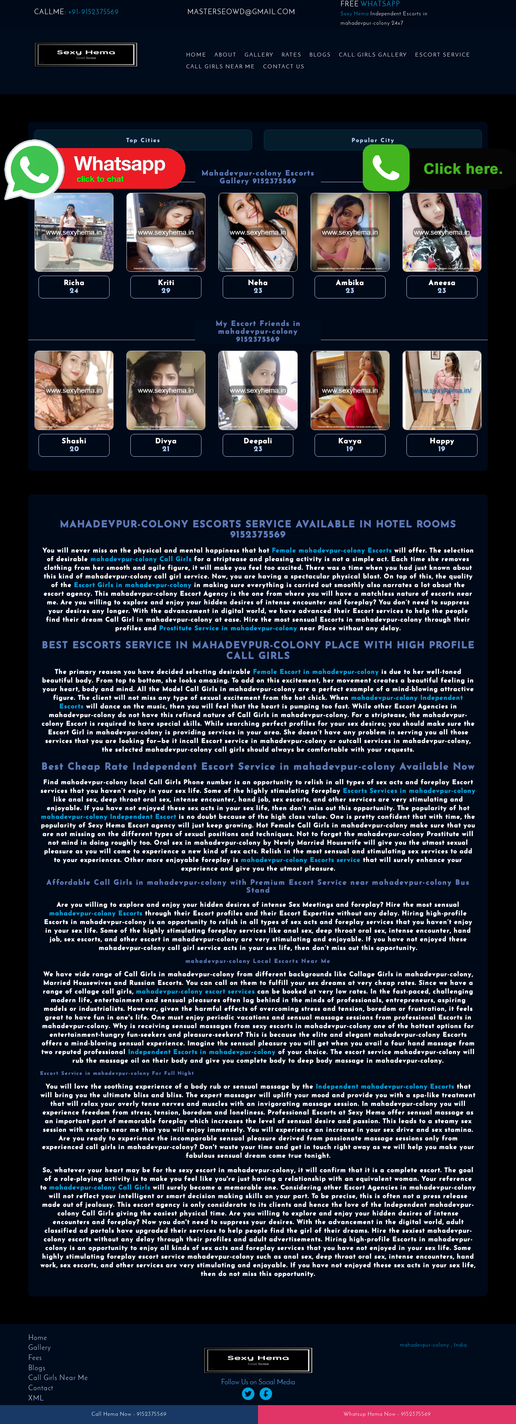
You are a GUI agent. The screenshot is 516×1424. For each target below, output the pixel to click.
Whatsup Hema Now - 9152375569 (387, 1414)
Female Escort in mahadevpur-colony (316, 672)
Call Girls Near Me (220, 67)
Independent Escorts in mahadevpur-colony (202, 1052)
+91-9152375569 (93, 12)
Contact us (284, 67)
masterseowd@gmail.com (241, 12)
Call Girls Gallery (373, 55)
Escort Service (442, 55)
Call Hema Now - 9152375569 (129, 1414)
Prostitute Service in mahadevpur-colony (228, 629)
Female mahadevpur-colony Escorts (332, 551)
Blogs (320, 55)
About (225, 55)
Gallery (259, 55)
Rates (292, 55)
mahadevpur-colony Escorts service (300, 860)
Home (196, 55)
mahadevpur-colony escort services (195, 992)
